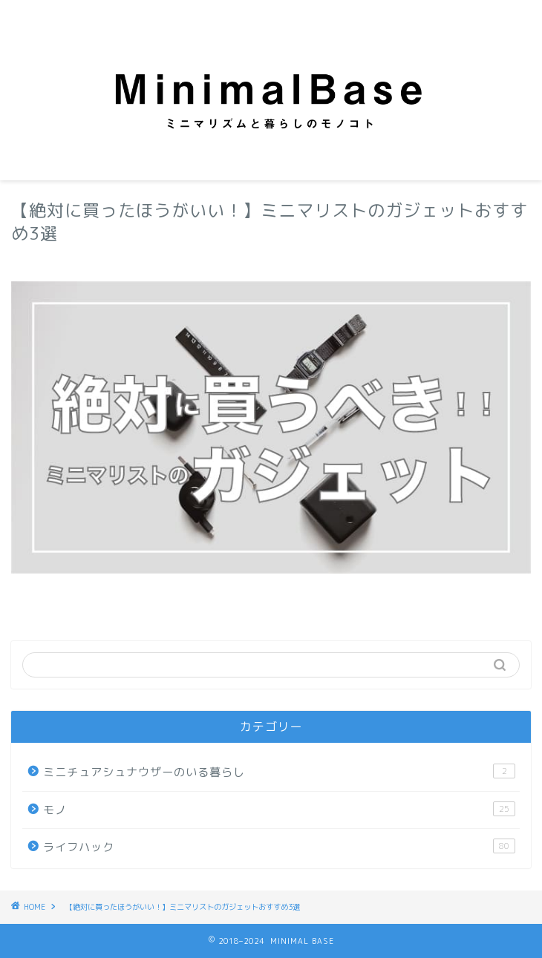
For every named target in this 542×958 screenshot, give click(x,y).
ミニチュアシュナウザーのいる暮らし (279, 772)
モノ (279, 809)
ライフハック (279, 847)
